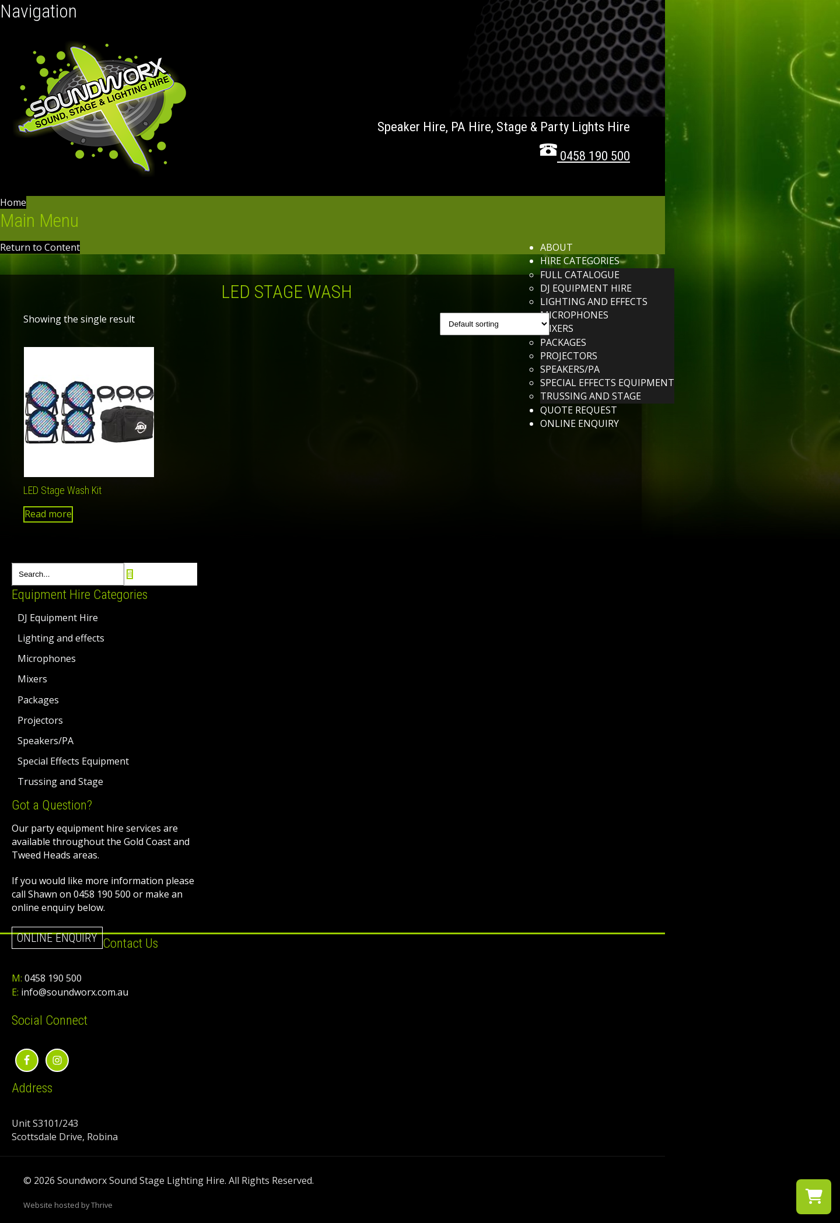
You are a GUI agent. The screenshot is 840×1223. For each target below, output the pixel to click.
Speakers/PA (570, 369)
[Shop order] (495, 324)
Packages (563, 342)
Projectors (568, 355)
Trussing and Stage (590, 396)
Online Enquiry (579, 423)
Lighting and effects (594, 301)
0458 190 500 (53, 978)
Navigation (38, 11)
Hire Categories (580, 260)
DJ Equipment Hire (586, 288)
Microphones (574, 315)
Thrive (102, 1205)
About (556, 247)
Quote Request (578, 410)
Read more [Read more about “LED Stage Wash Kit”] (48, 513)
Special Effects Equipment (607, 382)
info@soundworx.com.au (74, 992)
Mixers (556, 328)
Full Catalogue (580, 274)
